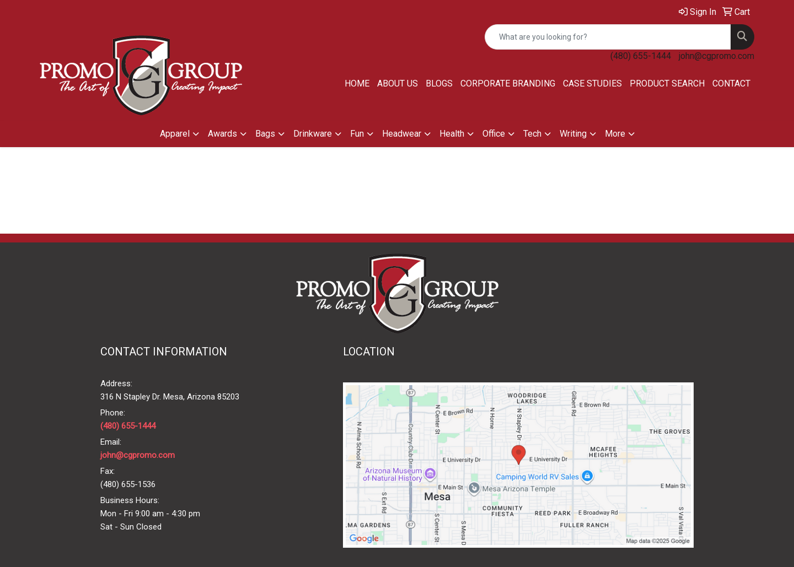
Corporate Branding (507, 83)
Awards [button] (222, 133)
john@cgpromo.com (716, 56)
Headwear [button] (401, 133)
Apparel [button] (175, 133)
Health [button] (451, 133)
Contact (731, 83)
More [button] (615, 133)
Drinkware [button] (312, 133)
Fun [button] (357, 133)
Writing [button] (573, 133)
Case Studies (592, 83)
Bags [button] (265, 133)
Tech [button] (532, 133)
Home (357, 83)
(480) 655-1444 (640, 56)
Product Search (667, 83)
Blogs (439, 83)
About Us (397, 83)
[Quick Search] (608, 37)
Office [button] (493, 133)
